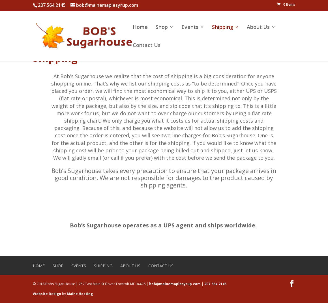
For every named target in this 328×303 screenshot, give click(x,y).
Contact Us (146, 45)
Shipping (222, 27)
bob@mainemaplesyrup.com (175, 283)
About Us (258, 27)
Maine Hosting (80, 293)
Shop (162, 27)
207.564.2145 (215, 283)
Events (189, 27)
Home (140, 27)
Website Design (47, 293)
